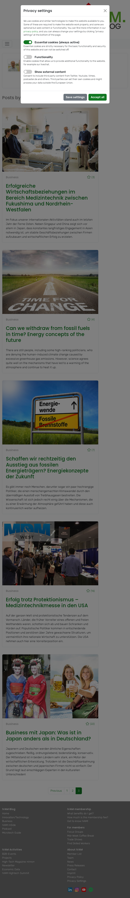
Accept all (97, 97)
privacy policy (31, 31)
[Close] (105, 11)
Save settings (75, 97)
